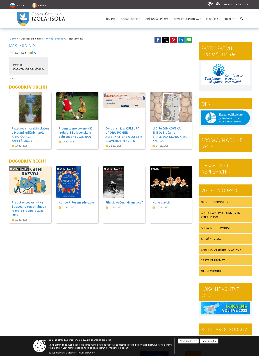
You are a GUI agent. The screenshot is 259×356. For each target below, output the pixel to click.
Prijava (228, 4)
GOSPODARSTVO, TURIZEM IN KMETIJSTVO (220, 215)
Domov (14, 38)
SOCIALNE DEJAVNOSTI (216, 228)
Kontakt (13, 276)
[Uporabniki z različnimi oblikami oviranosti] (210, 4)
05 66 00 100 (19, 300)
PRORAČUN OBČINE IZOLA (221, 143)
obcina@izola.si (20, 306)
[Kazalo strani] (218, 4)
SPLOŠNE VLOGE (211, 239)
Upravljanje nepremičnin (216, 168)
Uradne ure (79, 276)
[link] (158, 40)
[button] (15, 249)
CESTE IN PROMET (213, 260)
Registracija (242, 4)
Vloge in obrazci (220, 190)
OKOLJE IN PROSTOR (214, 202)
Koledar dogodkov (56, 38)
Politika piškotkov (86, 352)
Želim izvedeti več (188, 341)
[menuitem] (110, 18)
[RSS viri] (161, 304)
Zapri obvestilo (209, 341)
